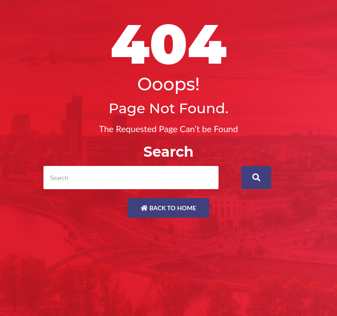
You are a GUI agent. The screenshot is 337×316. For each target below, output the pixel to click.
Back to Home (168, 208)
